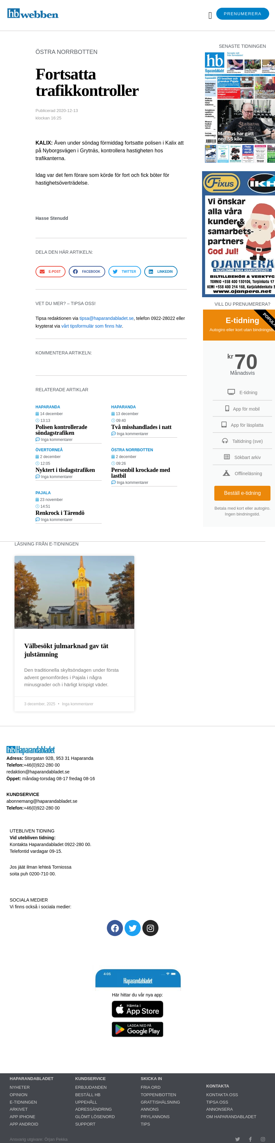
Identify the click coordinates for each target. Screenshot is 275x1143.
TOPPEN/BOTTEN (158, 1094)
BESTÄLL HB (87, 1094)
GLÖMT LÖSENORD (95, 1116)
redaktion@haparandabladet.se (38, 771)
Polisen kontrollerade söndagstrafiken (61, 430)
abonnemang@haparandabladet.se (41, 801)
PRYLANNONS (155, 1116)
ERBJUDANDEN (91, 1087)
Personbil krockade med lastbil (140, 473)
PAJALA (43, 493)
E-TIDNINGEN (23, 1102)
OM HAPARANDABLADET (231, 1116)
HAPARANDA (48, 407)
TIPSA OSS (217, 1102)
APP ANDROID (24, 1124)
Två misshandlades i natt (141, 427)
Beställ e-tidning (242, 493)
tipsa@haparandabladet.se (106, 318)
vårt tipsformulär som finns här (91, 326)
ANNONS (150, 1109)
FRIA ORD (150, 1087)
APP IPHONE (22, 1116)
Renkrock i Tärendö (60, 513)
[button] (210, 15)
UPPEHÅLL (86, 1102)
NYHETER (20, 1087)
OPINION (18, 1094)
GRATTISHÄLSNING (160, 1102)
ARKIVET (19, 1109)
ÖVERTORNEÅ (49, 450)
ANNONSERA (219, 1109)
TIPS (145, 1124)
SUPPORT (85, 1124)
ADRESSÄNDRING (93, 1109)
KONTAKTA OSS (222, 1094)
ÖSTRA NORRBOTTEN (66, 52)
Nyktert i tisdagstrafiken (65, 470)
